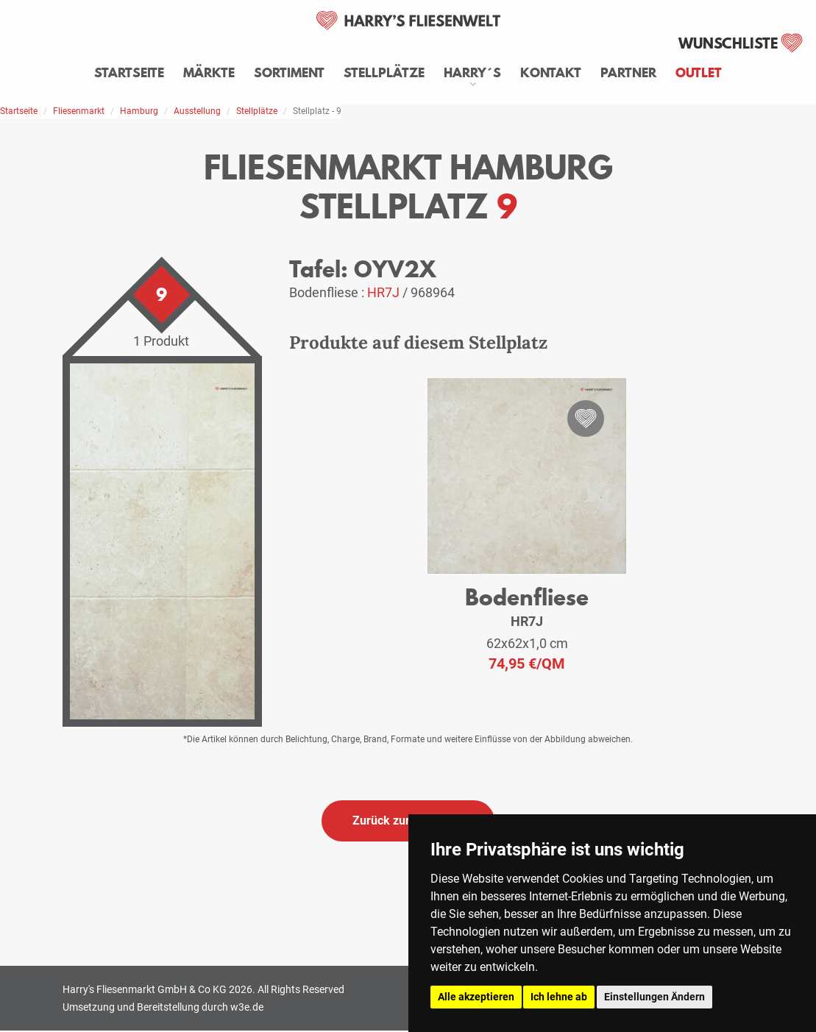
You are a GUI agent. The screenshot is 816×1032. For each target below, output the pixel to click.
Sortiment (289, 72)
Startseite (129, 72)
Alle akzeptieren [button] (476, 997)
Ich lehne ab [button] (559, 997)
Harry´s (472, 72)
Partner (628, 72)
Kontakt (550, 72)
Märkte (209, 72)
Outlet (698, 72)
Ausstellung (197, 111)
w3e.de (246, 1007)
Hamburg (139, 111)
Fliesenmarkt (78, 111)
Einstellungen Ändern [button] (654, 997)
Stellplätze (384, 72)
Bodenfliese (527, 597)
